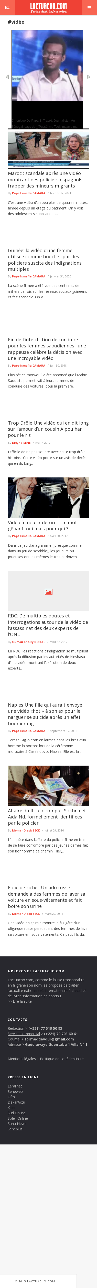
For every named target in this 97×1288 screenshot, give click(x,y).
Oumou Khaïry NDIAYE (28, 642)
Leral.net (15, 1086)
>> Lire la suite (20, 1001)
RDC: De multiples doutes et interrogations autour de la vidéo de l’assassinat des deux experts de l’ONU (48, 625)
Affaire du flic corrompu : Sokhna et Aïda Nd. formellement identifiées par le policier (47, 816)
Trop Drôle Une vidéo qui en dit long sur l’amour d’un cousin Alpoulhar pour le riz (48, 429)
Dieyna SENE (21, 442)
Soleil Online (18, 1118)
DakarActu (16, 1102)
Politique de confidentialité (62, 1058)
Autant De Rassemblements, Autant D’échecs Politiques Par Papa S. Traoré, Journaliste (45, 109)
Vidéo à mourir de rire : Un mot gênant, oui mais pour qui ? (42, 525)
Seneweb (15, 1091)
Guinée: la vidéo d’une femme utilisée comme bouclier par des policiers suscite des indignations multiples (45, 259)
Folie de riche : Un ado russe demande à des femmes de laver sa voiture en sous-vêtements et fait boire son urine (46, 896)
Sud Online (16, 1112)
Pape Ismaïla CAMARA (28, 193)
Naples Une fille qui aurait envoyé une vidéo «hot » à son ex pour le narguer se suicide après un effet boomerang (45, 714)
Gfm (11, 1096)
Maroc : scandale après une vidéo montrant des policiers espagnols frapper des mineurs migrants (45, 179)
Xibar (12, 1107)
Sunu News (17, 1123)
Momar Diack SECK (26, 830)
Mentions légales (22, 1058)
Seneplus (15, 1129)
